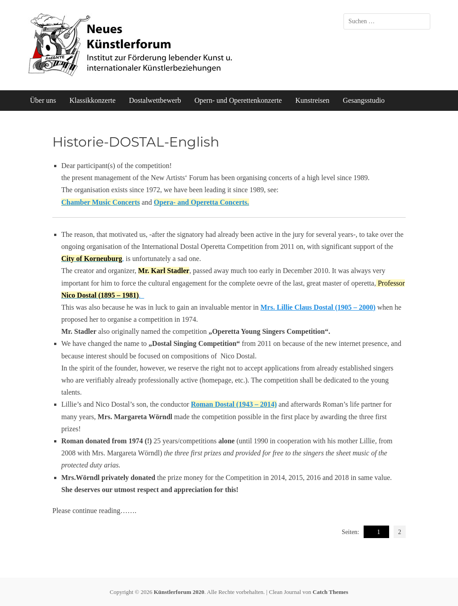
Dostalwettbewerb (155, 100)
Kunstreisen (312, 100)
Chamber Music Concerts (100, 202)
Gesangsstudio (364, 100)
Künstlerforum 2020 (179, 592)
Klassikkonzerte (92, 100)
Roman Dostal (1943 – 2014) (234, 404)
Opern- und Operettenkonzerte (238, 100)
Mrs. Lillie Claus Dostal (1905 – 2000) (317, 307)
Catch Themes (330, 592)
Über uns (43, 100)
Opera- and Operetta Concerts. (201, 202)
